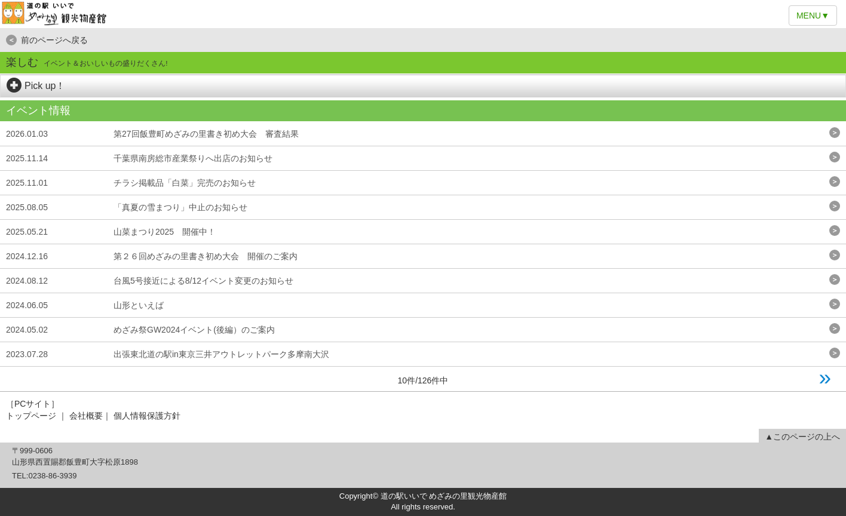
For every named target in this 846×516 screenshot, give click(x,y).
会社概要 (86, 415)
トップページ (31, 415)
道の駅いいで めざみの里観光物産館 (423, 14)
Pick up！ (36, 85)
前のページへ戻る (47, 40)
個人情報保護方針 (147, 415)
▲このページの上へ (802, 436)
